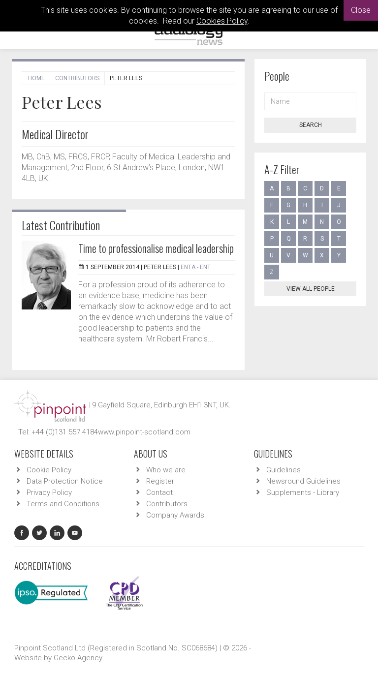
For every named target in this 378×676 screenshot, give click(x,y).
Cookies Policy (222, 21)
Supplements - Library (302, 492)
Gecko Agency (78, 657)
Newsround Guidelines (303, 481)
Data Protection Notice (65, 481)
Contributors (77, 78)
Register (160, 481)
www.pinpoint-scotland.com (144, 432)
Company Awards (175, 515)
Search (310, 125)
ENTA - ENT (196, 267)
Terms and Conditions (63, 503)
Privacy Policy (49, 492)
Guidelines (283, 469)
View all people (310, 288)
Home (36, 78)
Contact (159, 492)
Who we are (166, 469)
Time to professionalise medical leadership (156, 248)
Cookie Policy (49, 469)
